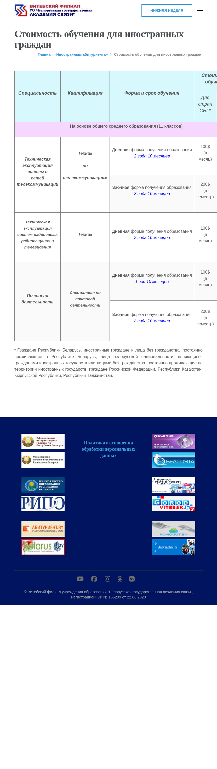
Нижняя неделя (166, 10)
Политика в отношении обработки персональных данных (108, 449)
